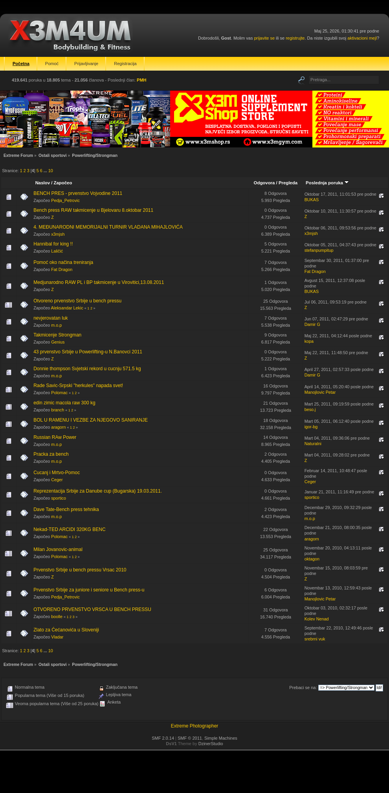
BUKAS (312, 199)
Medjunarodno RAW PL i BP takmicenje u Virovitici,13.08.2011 (98, 282)
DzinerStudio (210, 743)
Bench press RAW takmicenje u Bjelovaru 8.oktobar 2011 (93, 210)
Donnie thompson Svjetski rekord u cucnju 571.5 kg (87, 368)
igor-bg (311, 426)
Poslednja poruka (327, 182)
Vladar (57, 637)
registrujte (295, 38)
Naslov (42, 182)
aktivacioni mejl (362, 38)
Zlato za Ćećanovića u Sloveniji (66, 630)
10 (50, 170)
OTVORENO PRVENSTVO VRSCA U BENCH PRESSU (92, 609)
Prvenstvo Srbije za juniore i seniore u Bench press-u (88, 590)
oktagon (312, 559)
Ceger (56, 479)
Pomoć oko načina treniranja (63, 262)
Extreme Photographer (194, 726)
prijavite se (264, 38)
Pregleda (288, 182)
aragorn (58, 427)
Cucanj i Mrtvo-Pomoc (56, 472)
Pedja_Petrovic (65, 200)
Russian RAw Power (54, 437)
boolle (56, 616)
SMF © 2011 (190, 738)
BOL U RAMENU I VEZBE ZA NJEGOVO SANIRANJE (90, 420)
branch (57, 409)
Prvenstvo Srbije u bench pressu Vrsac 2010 (79, 570)
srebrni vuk (315, 639)
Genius (57, 342)
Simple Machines (220, 738)
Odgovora (264, 182)
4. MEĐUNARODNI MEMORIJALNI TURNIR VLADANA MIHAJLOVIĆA (108, 227)
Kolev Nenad (317, 619)
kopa (309, 341)
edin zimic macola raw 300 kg (64, 403)
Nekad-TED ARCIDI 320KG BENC (69, 529)
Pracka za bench (50, 454)
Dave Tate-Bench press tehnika (66, 509)
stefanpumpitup (319, 250)
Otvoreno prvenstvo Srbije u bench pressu (77, 301)
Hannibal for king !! (53, 244)
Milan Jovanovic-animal (58, 549)
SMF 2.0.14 (163, 738)
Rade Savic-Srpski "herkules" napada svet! (78, 385)
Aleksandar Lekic (67, 308)
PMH (141, 80)
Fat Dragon (61, 269)
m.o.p (56, 325)
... (46, 170)
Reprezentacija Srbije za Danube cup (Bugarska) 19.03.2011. (97, 491)
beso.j (310, 409)
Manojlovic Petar (320, 392)
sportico (58, 498)
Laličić (57, 251)
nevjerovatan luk (50, 318)
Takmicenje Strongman (57, 335)
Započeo (63, 182)
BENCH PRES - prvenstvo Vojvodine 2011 (77, 193)
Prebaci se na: (303, 687)
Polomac (59, 392)
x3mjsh (57, 234)
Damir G (312, 324)
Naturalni (313, 443)
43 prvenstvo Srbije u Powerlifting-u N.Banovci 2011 (87, 352)
